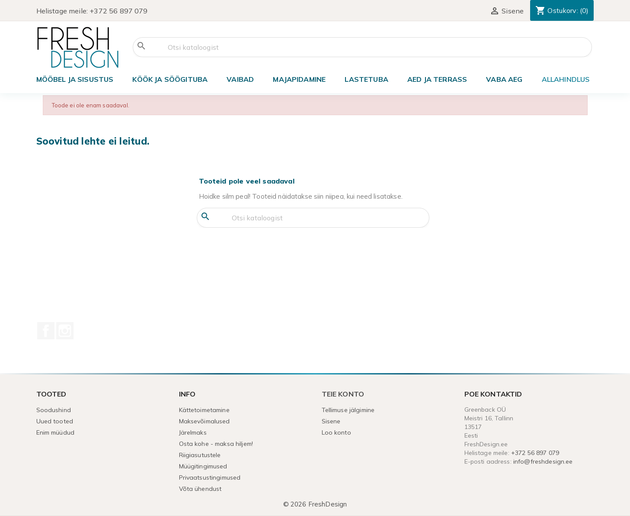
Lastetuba (366, 79)
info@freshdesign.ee (543, 461)
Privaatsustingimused (210, 477)
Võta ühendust (200, 489)
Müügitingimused (203, 466)
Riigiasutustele (200, 455)
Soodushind (53, 410)
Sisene (331, 421)
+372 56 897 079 (118, 10)
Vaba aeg (504, 79)
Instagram (65, 330)
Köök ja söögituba (170, 79)
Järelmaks (193, 432)
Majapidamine (299, 79)
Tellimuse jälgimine (348, 410)
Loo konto (336, 432)
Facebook (45, 330)
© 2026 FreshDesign (315, 504)
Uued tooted (55, 421)
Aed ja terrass (437, 79)
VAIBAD (240, 79)
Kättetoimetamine (204, 410)
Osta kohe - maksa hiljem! (216, 444)
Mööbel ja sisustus (75, 79)
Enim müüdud (55, 432)
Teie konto (343, 394)
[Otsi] (362, 47)
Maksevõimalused (204, 421)
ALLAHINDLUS (566, 79)
